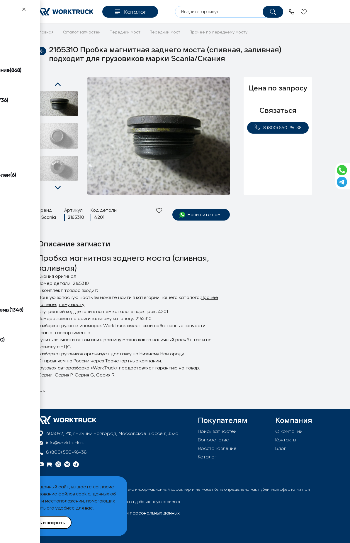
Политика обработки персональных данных (130, 513)
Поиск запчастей (217, 431)
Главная (45, 32)
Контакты (285, 440)
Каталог (207, 457)
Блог (280, 448)
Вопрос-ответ (214, 440)
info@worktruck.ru (65, 443)
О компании (289, 431)
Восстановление (217, 448)
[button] (58, 84)
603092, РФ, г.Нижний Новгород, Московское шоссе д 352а (113, 433)
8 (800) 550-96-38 (278, 127)
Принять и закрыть (44, 522)
